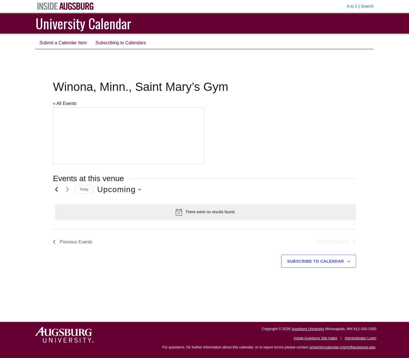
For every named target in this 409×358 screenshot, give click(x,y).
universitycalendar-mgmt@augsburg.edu (342, 347)
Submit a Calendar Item (63, 42)
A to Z (352, 6)
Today (83, 189)
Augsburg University (308, 329)
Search (367, 6)
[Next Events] (67, 189)
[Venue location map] (128, 136)
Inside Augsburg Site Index (315, 338)
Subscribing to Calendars (120, 42)
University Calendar (83, 23)
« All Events (65, 103)
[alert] (205, 212)
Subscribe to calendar (315, 261)
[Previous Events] (56, 189)
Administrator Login (360, 338)
